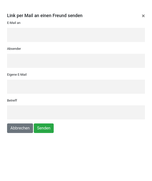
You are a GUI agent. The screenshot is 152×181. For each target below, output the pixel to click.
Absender (14, 49)
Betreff (12, 100)
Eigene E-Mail (17, 74)
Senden (43, 128)
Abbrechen (20, 128)
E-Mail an (13, 23)
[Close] (143, 16)
